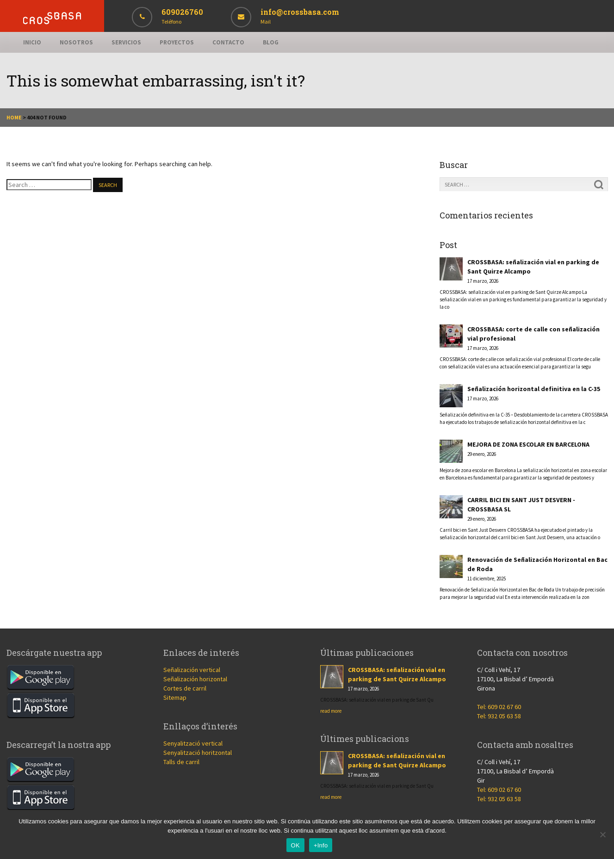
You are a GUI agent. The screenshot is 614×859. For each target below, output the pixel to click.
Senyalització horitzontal (197, 752)
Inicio (32, 42)
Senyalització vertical (193, 743)
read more (330, 711)
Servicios (126, 42)
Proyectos (177, 42)
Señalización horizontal (195, 679)
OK (295, 845)
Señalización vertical (191, 670)
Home (14, 117)
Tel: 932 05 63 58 (499, 716)
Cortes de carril (184, 688)
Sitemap (174, 697)
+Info (321, 845)
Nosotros (76, 42)
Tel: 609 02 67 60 (499, 707)
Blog (271, 42)
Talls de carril (181, 762)
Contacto (228, 42)
